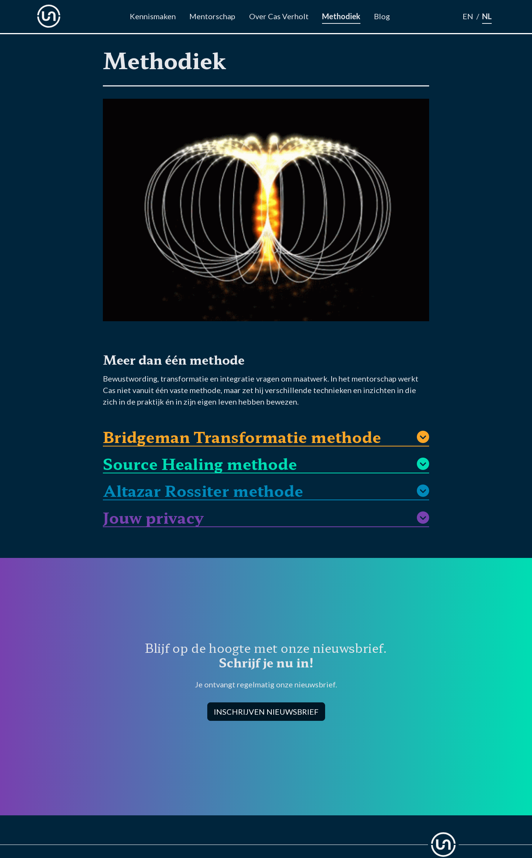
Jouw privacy (153, 516)
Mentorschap (212, 16)
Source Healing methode (200, 462)
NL (487, 16)
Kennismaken (153, 16)
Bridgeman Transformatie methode (242, 435)
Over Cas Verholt (279, 16)
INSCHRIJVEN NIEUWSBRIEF (266, 711)
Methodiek (341, 16)
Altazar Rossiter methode (203, 489)
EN (468, 16)
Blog (382, 16)
